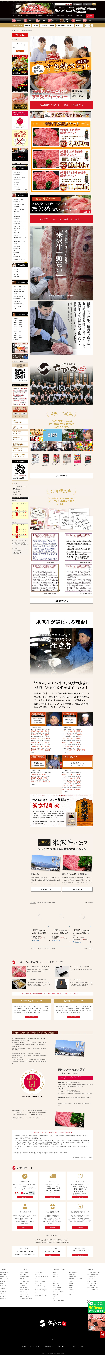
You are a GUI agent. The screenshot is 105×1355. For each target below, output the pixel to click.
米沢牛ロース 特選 (18, 199)
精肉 (82, 1346)
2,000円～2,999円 (18, 322)
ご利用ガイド (29, 15)
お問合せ (15, 492)
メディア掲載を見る (62, 476)
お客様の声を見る (61, 601)
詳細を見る (31, 1016)
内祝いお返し (56, 1279)
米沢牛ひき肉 (17, 256)
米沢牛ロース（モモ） (19, 244)
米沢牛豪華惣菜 (30, 25)
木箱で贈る (39, 25)
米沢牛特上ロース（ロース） (42, 1276)
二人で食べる (17, 271)
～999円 (16, 318)
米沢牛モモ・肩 (17, 211)
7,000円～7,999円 (18, 333)
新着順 (53, 902)
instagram (52, 1338)
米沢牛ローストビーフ (19, 301)
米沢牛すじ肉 (17, 246)
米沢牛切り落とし (18, 216)
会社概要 (70, 15)
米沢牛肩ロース (17, 206)
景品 (70, 1294)
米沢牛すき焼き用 (18, 172)
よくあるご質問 (16, 491)
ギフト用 (16, 184)
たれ (15, 308)
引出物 (55, 1281)
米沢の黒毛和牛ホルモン (20, 259)
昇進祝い (71, 1281)
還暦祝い (71, 1283)
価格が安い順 (40, 902)
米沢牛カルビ (17, 235)
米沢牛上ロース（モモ (40, 1279)
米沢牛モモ (16, 214)
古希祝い (71, 1285)
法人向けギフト (79, 15)
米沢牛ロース (17, 201)
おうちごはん (17, 187)
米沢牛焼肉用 (17, 174)
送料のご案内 (20, 35)
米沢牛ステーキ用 (18, 179)
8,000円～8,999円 (18, 335)
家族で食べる (17, 276)
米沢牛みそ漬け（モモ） (20, 289)
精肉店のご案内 (60, 15)
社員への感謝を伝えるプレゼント (68, 25)
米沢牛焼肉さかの (72, 1346)
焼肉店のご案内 (49, 15)
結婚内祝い (56, 1276)
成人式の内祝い (57, 1289)
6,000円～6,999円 (18, 331)
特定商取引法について (35, 1346)
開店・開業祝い (72, 1272)
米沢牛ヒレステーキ (19, 218)
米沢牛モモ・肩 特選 (19, 209)
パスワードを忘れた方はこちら (20, 416)
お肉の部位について (17, 489)
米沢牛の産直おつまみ (19, 303)
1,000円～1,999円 (18, 320)
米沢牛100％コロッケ (19, 294)
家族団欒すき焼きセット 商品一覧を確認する (62, 105)
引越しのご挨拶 (72, 1276)
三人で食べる (17, 274)
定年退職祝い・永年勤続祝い (76, 1279)
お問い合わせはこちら (80, 1255)
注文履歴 (91, 25)
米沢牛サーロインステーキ (20, 221)
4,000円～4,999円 (18, 326)
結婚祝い (55, 1274)
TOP (14, 15)
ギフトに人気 (82, 25)
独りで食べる (17, 269)
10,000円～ (16, 339)
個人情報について (17, 494)
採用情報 (89, 16)
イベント (18, 30)
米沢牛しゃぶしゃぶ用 (19, 177)
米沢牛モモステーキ (19, 226)
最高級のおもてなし (19, 182)
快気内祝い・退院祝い (58, 1292)
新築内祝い (56, 1285)
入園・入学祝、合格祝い (59, 1300)
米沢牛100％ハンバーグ (19, 298)
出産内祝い (56, 1283)
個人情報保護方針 (49, 1346)
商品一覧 (20, 15)
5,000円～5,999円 (18, 329)
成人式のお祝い (57, 1287)
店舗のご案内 (61, 1346)
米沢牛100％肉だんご (19, 296)
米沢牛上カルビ (17, 232)
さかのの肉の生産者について (19, 486)
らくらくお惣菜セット (19, 306)
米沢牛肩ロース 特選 (19, 204)
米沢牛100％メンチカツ (19, 291)
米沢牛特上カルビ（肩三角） (26, 1298)
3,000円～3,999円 (18, 324)
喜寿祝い (71, 1287)
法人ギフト (71, 1292)
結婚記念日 (56, 1272)
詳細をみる (24, 1197)
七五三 (55, 1298)
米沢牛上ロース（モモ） (20, 241)
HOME (13, 30)
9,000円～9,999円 (18, 337)
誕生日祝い (56, 1294)
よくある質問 (39, 15)
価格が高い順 (47, 902)
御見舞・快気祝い (73, 1274)
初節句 (55, 1296)
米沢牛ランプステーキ (19, 223)
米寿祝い (71, 1289)
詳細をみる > (52, 1255)
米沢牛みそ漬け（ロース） (20, 286)
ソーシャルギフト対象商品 (50, 25)
